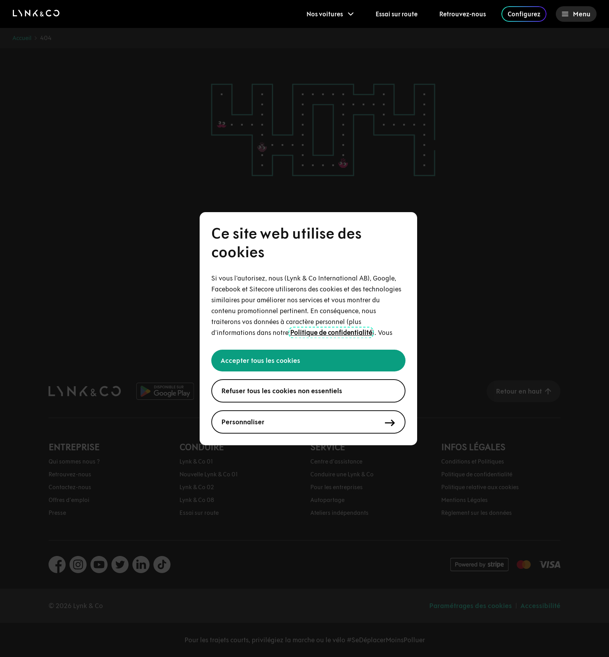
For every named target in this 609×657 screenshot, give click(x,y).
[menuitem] (330, 14)
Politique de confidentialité (331, 332)
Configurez (524, 14)
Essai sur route (397, 14)
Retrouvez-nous (462, 14)
